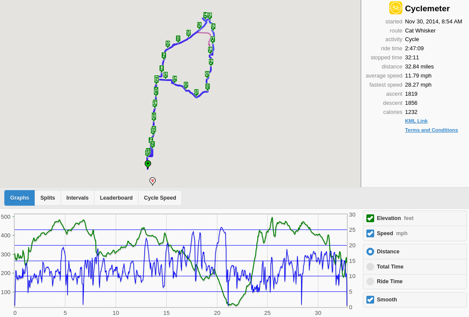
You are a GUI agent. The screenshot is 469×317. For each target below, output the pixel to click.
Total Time (390, 267)
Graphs (19, 198)
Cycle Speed (160, 198)
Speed (392, 233)
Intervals (77, 198)
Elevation (395, 218)
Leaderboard (116, 198)
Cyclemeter (427, 8)
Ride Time (390, 281)
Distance (388, 252)
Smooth (387, 300)
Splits (47, 198)
